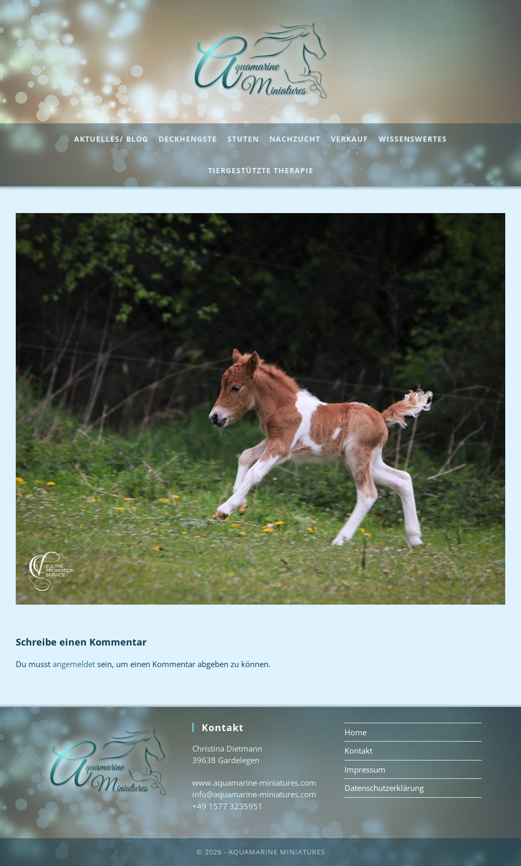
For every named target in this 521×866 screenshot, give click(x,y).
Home (356, 732)
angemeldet (74, 664)
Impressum (365, 769)
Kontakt (358, 750)
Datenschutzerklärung (384, 788)
